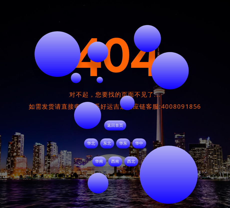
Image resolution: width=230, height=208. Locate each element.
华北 (91, 143)
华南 (99, 161)
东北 (107, 143)
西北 (131, 161)
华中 (139, 143)
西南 (115, 161)
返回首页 (115, 125)
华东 (123, 143)
